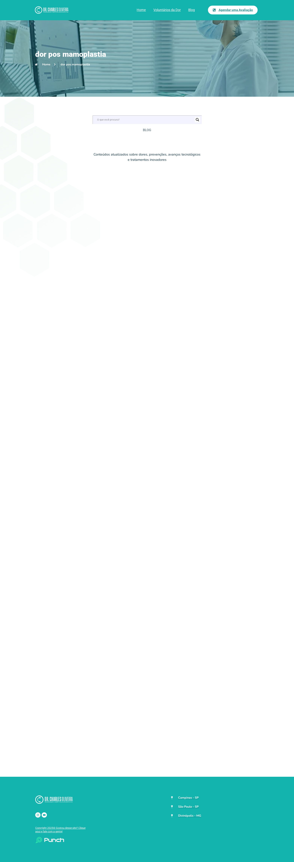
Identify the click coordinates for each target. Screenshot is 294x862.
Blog (191, 10)
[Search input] (145, 119)
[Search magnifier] (197, 119)
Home (141, 10)
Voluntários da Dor (167, 10)
